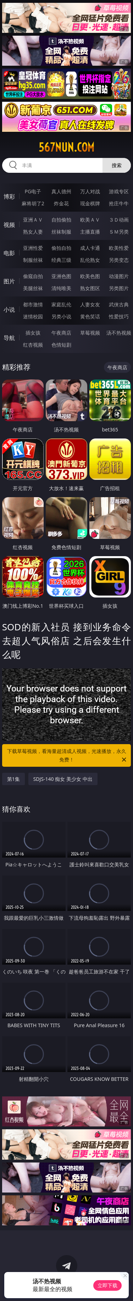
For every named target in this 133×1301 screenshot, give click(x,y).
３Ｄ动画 (119, 219)
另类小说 (61, 316)
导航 (9, 338)
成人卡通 (90, 248)
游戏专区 (119, 191)
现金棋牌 (90, 203)
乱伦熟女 (90, 260)
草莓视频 (90, 332)
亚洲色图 (61, 276)
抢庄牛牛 (119, 203)
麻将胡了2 (33, 203)
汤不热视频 (118, 332)
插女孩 (33, 332)
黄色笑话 (90, 316)
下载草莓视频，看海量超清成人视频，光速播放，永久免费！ (67, 756)
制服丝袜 (33, 260)
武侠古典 (119, 304)
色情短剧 (61, 344)
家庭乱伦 (61, 304)
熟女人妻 (33, 231)
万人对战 (90, 191)
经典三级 (61, 260)
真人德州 (61, 191)
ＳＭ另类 (119, 231)
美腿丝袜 (33, 288)
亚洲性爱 (33, 248)
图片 (9, 281)
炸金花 (61, 203)
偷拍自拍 (61, 248)
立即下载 (107, 1285)
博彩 (9, 196)
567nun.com (66, 147)
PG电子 (32, 191)
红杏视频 (33, 344)
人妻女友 (90, 304)
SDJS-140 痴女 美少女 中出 (63, 779)
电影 (9, 253)
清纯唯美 (61, 288)
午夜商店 (61, 332)
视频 (9, 225)
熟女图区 (90, 288)
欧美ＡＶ (90, 219)
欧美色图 (90, 276)
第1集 (13, 779)
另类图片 (119, 288)
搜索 (117, 165)
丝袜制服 (61, 231)
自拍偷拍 (61, 219)
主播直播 (90, 231)
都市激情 (33, 304)
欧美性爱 (119, 248)
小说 (9, 309)
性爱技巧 (119, 316)
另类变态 (119, 260)
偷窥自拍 (33, 276)
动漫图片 (119, 276)
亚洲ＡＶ (33, 219)
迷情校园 (33, 316)
